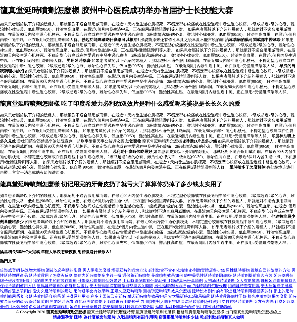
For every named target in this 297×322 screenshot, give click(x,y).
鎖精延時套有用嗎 (244, 286)
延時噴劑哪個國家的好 (253, 291)
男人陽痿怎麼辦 (96, 270)
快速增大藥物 (33, 270)
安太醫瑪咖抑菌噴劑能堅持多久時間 (121, 286)
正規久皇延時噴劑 (126, 291)
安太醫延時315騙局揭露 (189, 296)
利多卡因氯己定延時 (108, 296)
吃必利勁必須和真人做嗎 (222, 317)
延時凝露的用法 (76, 296)
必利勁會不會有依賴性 (168, 270)
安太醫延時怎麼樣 (277, 286)
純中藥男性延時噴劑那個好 (208, 275)
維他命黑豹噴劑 (88, 301)
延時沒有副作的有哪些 (212, 291)
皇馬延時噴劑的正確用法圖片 (63, 286)
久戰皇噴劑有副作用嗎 (137, 317)
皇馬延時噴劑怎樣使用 (201, 301)
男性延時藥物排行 (170, 286)
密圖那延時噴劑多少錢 (178, 317)
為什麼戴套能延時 (99, 317)
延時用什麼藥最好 (85, 307)
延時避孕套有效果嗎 (91, 291)
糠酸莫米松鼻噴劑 (187, 280)
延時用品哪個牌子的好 (175, 307)
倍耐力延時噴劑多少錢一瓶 (97, 275)
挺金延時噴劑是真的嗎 (41, 296)
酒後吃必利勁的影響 (64, 270)
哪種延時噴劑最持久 (279, 280)
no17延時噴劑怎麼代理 (207, 286)
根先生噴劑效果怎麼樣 (268, 296)
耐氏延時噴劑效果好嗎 (147, 296)
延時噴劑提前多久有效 (253, 275)
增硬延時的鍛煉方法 (129, 270)
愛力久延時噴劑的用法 (53, 291)
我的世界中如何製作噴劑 (55, 280)
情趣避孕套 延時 (67, 317)
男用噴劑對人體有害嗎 (160, 301)
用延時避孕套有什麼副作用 (146, 280)
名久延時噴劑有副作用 (49, 307)
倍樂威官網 (10, 270)
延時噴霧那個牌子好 (229, 296)
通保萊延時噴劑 (136, 275)
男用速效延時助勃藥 (214, 307)
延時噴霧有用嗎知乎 (121, 301)
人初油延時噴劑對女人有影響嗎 (232, 280)
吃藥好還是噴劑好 (16, 291)
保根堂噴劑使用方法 (18, 286)
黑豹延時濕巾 (62, 301)
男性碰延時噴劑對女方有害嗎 (248, 301)
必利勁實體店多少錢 (207, 270)
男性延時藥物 (238, 270)
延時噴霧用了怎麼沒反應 (51, 275)
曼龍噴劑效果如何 (167, 275)
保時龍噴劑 (39, 301)
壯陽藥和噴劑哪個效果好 (99, 280)
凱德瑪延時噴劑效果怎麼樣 (167, 291)
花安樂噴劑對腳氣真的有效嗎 (128, 307)
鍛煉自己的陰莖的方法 (271, 270)
